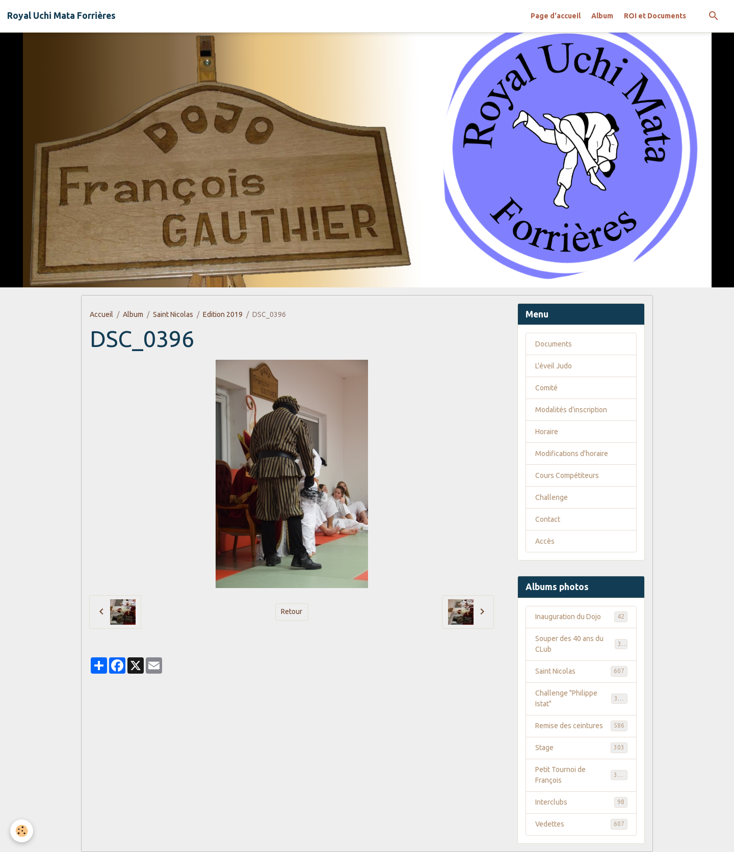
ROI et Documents (655, 16)
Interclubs (581, 802)
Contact (547, 519)
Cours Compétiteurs (567, 475)
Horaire (546, 432)
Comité (546, 388)
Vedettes (581, 824)
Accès (545, 541)
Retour (291, 611)
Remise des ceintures (581, 726)
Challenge (551, 497)
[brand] (61, 15)
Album (602, 16)
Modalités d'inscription (571, 410)
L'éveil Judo (553, 366)
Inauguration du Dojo (581, 616)
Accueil (101, 314)
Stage (581, 747)
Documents (553, 344)
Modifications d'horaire (571, 453)
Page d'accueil (556, 16)
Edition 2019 (223, 314)
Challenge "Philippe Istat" (581, 698)
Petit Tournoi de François (581, 774)
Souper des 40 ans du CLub (581, 643)
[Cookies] (21, 830)
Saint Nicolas (173, 314)
